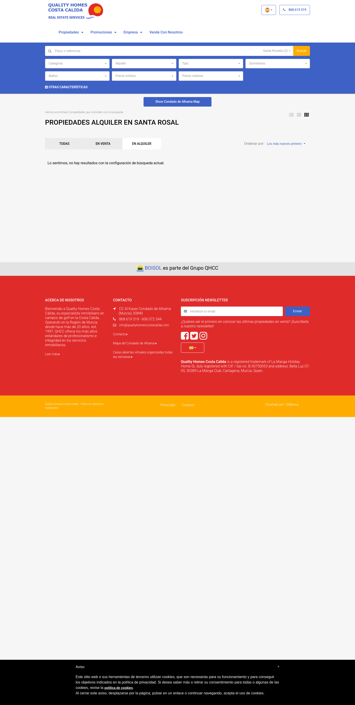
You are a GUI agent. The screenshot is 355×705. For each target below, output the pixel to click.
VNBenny (292, 404)
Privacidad (168, 405)
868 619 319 (294, 10)
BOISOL (153, 268)
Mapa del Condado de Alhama (135, 343)
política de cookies (118, 688)
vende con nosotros (166, 32)
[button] (268, 10)
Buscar (302, 50)
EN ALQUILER (141, 143)
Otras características (66, 87)
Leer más (52, 354)
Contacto (120, 334)
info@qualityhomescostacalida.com (144, 325)
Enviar (297, 311)
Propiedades (69, 32)
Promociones (101, 32)
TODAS (64, 143)
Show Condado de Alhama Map (177, 101)
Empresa (131, 32)
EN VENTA (103, 143)
